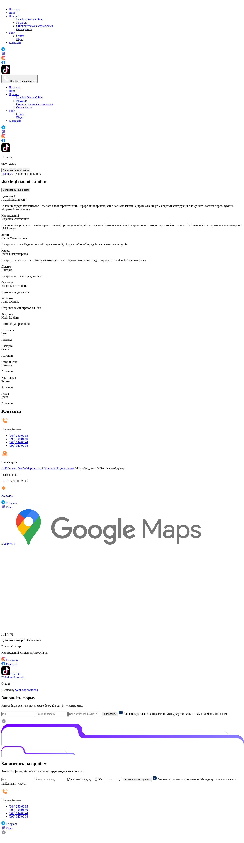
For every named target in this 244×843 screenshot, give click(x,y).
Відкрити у (101, 543)
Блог (12, 32)
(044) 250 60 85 (18, 435)
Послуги (14, 9)
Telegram (9, 503)
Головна (6, 173)
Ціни (12, 12)
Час (101, 779)
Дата (71, 779)
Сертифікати (24, 29)
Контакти (15, 42)
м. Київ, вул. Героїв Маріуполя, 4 (38, 468)
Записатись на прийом (16, 189)
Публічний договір (13, 677)
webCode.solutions (26, 690)
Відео (19, 39)
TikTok (10, 674)
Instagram (9, 660)
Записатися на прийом (19, 78)
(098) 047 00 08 (18, 445)
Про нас (14, 16)
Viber (6, 507)
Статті (20, 36)
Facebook (9, 664)
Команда (21, 22)
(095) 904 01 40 (18, 438)
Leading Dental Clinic (29, 19)
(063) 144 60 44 (18, 442)
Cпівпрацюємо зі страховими (34, 26)
